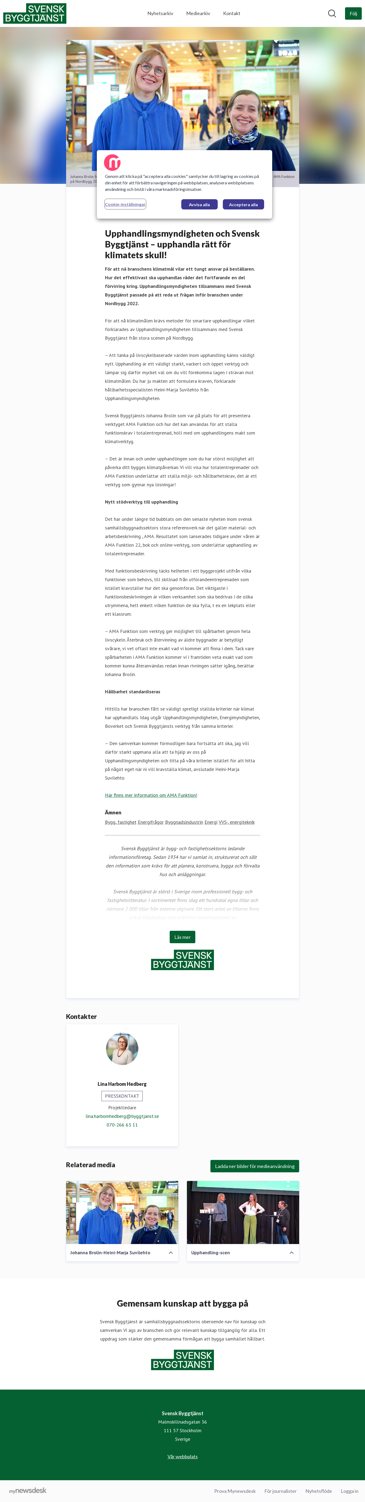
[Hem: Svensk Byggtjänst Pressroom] (34, 13)
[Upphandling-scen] (243, 1212)
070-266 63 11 (122, 1125)
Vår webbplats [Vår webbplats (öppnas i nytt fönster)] (183, 1456)
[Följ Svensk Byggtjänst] (353, 13)
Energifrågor (151, 822)
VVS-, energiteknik (237, 822)
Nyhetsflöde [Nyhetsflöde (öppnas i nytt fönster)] (318, 1491)
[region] (184, 184)
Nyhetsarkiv (160, 13)
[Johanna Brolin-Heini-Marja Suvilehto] (122, 1212)
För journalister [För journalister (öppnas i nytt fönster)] (280, 1491)
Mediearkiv (198, 13)
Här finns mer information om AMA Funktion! (151, 795)
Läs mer (182, 937)
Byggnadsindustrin (184, 822)
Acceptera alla (243, 204)
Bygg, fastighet (121, 822)
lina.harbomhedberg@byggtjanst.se (122, 1116)
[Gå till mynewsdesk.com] (27, 1491)
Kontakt (231, 13)
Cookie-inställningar (125, 204)
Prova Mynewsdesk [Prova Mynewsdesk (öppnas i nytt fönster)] (235, 1491)
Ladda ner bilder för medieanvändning (255, 1166)
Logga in (350, 1491)
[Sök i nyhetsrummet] (332, 13)
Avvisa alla (199, 204)
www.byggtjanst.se (217, 917)
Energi (210, 822)
